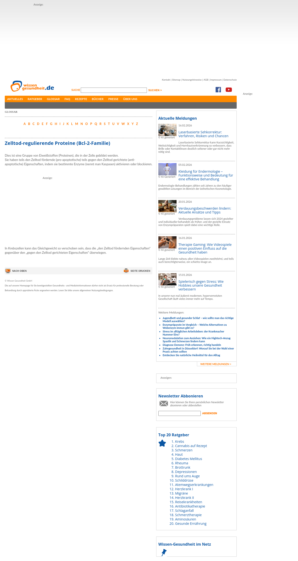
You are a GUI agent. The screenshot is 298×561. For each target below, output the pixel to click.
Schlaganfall (184, 510)
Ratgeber (35, 99)
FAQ (67, 99)
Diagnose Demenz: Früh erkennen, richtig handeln (192, 344)
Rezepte (81, 99)
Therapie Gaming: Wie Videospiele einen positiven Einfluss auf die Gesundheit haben (205, 248)
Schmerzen (184, 450)
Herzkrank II (184, 497)
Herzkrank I (184, 489)
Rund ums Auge (187, 476)
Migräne (181, 493)
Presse (113, 99)
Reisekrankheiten (188, 502)
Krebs (179, 441)
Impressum (216, 79)
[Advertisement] (91, 40)
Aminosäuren (185, 519)
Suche (76, 89)
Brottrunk (182, 467)
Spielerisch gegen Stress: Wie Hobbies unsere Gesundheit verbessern (201, 285)
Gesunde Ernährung (190, 523)
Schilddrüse (184, 480)
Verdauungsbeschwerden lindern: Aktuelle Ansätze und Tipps (204, 210)
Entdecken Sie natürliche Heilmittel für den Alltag (191, 355)
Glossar (53, 99)
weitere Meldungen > (215, 364)
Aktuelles (15, 99)
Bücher (97, 99)
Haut (179, 454)
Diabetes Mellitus (188, 458)
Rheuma (181, 463)
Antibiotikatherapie (190, 506)
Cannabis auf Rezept (191, 445)
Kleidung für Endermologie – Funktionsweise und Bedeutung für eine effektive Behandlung (205, 175)
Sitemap (176, 79)
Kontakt (166, 79)
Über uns (130, 99)
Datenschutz (230, 79)
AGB (205, 79)
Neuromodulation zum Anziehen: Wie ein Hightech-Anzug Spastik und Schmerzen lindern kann (196, 340)
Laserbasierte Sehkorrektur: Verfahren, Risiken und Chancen (203, 134)
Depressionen (186, 471)
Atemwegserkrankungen (194, 484)
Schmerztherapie (188, 515)
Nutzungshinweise (192, 79)
